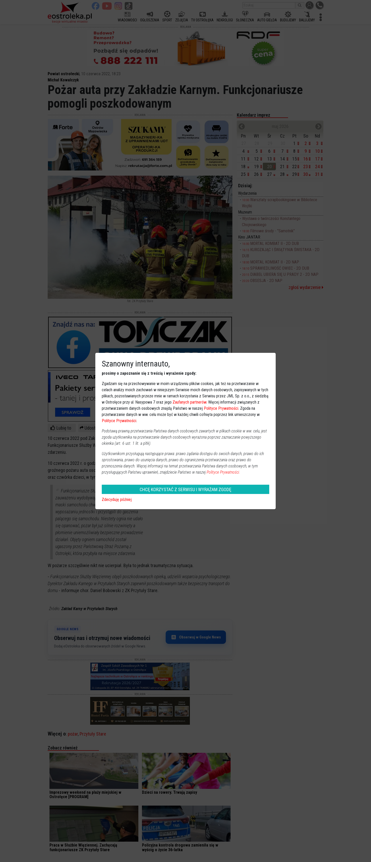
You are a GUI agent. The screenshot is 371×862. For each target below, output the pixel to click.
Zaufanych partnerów (189, 402)
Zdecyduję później (117, 499)
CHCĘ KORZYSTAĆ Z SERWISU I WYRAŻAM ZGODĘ (185, 489)
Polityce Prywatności (221, 408)
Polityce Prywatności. (223, 472)
